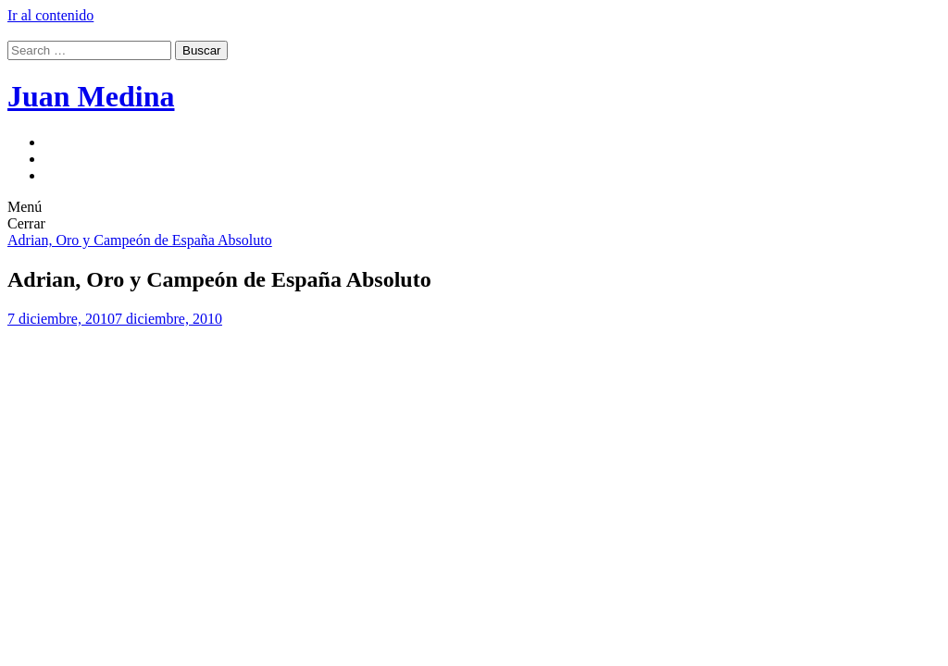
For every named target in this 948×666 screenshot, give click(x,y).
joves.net (70, 175)
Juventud (71, 142)
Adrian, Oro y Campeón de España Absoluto (139, 240)
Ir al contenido (50, 15)
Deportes (71, 158)
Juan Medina (90, 96)
